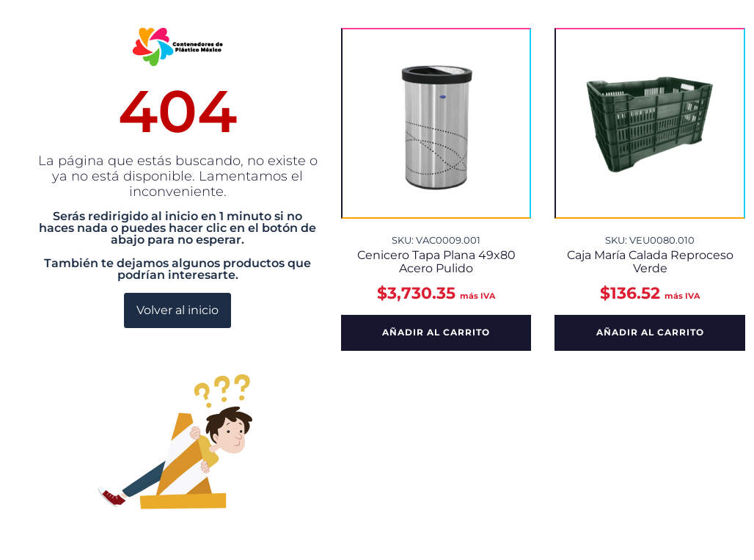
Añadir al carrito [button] (436, 332)
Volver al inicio (177, 310)
